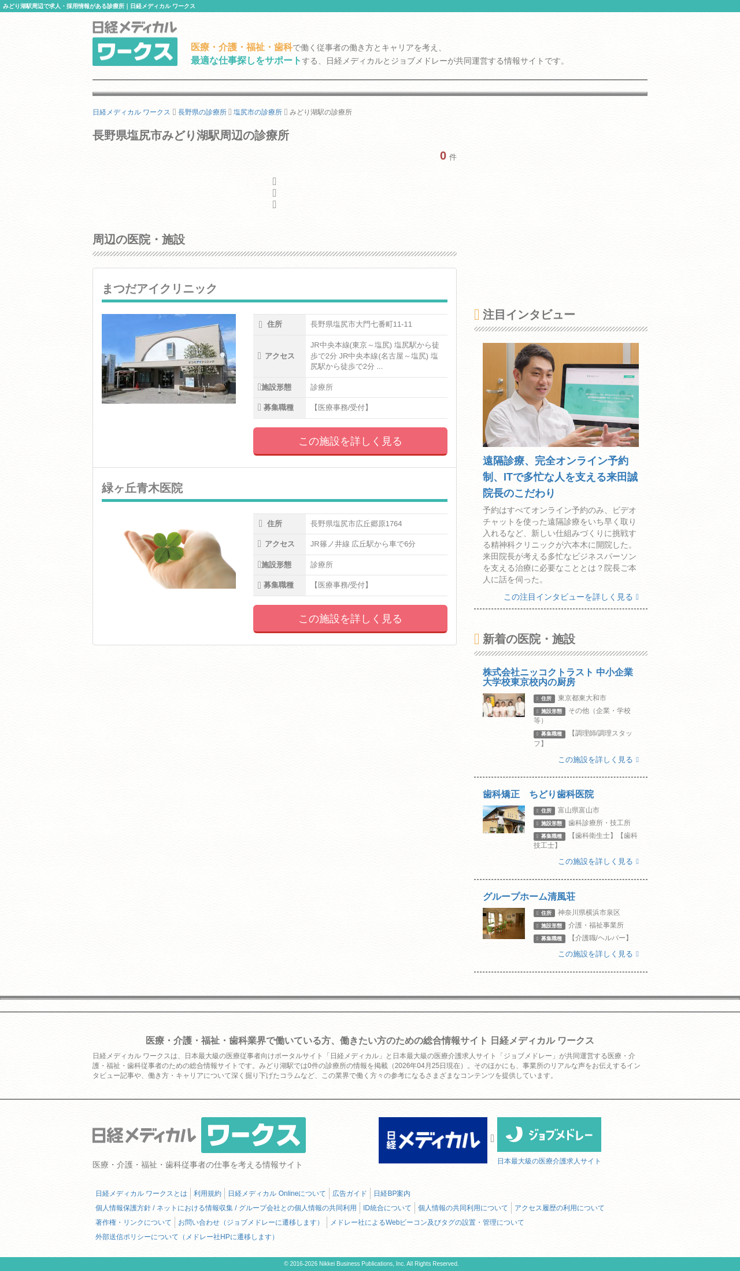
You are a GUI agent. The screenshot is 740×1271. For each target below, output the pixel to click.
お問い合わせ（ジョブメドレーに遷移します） (251, 1222)
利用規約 (207, 1193)
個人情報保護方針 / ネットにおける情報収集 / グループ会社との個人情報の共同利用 (226, 1208)
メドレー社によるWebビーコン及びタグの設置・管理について (427, 1222)
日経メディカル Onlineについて (277, 1193)
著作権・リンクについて (133, 1222)
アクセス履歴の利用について (560, 1208)
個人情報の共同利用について (463, 1208)
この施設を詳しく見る (350, 441)
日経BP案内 (391, 1193)
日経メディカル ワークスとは (141, 1193)
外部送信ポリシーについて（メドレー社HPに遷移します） (187, 1237)
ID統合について (387, 1208)
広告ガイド (349, 1193)
